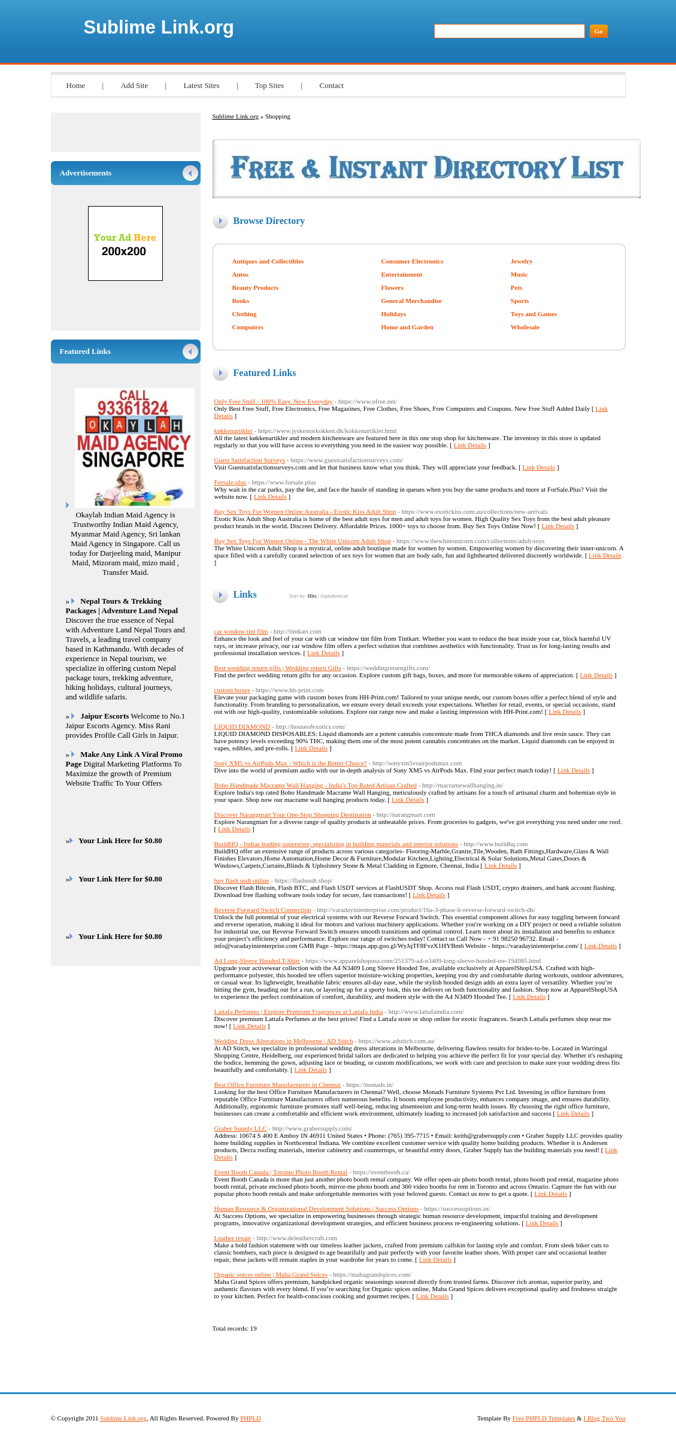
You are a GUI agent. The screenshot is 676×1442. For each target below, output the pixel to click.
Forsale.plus (230, 482)
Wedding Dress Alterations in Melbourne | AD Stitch (283, 1040)
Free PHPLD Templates (544, 1418)
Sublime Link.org (159, 27)
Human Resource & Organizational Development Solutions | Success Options (316, 1208)
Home (76, 85)
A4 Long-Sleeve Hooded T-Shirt (257, 960)
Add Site (134, 85)
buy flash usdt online (241, 880)
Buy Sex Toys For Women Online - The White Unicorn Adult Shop (302, 540)
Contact (331, 85)
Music (519, 274)
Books (241, 300)
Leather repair (232, 1237)
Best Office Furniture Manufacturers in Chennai (277, 1084)
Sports (520, 300)
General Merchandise (411, 300)
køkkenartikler (233, 430)
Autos (240, 274)
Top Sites (269, 85)
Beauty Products (255, 287)
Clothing (244, 313)
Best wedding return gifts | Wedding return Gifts (277, 667)
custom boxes (232, 689)
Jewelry (522, 261)
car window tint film (241, 631)
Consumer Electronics (412, 261)
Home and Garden (407, 327)
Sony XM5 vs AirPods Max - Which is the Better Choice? (290, 763)
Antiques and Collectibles (268, 261)
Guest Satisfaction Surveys (250, 459)
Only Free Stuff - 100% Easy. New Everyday (273, 401)
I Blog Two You (605, 1418)
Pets (517, 287)
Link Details (470, 445)
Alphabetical (333, 596)
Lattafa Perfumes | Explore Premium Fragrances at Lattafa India (298, 1011)
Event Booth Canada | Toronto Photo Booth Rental (281, 1172)
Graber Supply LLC (240, 1128)
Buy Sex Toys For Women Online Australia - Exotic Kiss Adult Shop (305, 511)
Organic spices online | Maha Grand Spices (271, 1274)
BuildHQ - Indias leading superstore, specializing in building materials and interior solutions (336, 843)
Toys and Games (534, 313)
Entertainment (401, 274)
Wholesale (525, 327)
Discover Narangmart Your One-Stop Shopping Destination (292, 814)
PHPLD (250, 1418)
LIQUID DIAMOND (242, 726)
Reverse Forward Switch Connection (262, 909)
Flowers (392, 287)
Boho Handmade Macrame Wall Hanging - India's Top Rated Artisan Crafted (315, 785)
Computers (248, 327)
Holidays (393, 313)
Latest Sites (201, 85)
